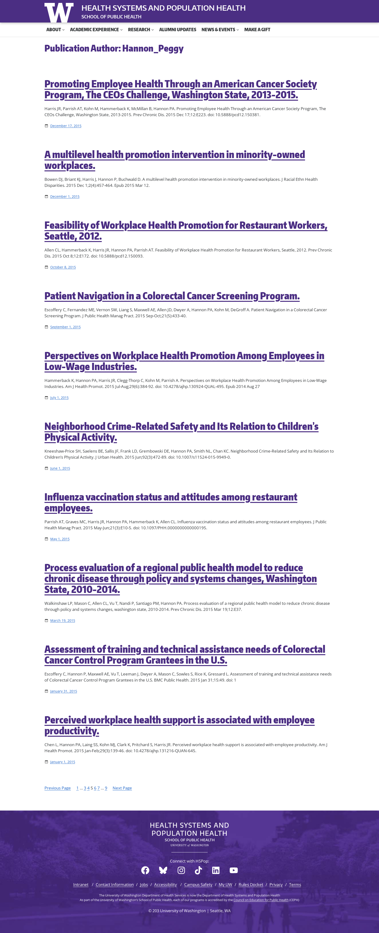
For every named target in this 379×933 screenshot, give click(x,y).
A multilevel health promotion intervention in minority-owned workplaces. (174, 160)
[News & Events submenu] (237, 29)
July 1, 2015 (59, 397)
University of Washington (60, 12)
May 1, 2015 (60, 539)
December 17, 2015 (65, 125)
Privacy (276, 884)
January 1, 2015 (62, 761)
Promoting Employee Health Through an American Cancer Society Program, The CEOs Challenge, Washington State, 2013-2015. (180, 89)
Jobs (144, 884)
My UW (225, 884)
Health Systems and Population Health (163, 7)
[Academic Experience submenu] (121, 29)
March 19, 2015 (62, 620)
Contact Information (115, 884)
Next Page (122, 788)
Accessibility (165, 884)
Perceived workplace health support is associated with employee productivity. (179, 725)
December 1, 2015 (65, 196)
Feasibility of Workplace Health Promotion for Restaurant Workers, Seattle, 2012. (186, 230)
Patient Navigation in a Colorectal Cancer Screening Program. (172, 295)
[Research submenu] (152, 29)
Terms (295, 884)
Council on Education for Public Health (261, 900)
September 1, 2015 (65, 327)
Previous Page (57, 788)
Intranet (80, 884)
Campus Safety (198, 884)
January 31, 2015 (63, 691)
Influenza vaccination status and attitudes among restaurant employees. (170, 502)
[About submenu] (63, 29)
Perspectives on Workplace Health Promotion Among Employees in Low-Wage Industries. (184, 361)
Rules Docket (251, 884)
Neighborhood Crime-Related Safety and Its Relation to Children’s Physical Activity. (181, 431)
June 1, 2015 (60, 468)
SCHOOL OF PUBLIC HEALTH (111, 16)
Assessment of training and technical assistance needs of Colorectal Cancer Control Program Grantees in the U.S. (184, 654)
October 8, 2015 (63, 267)
